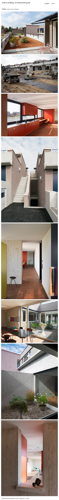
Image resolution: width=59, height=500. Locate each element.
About (53, 3)
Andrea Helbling (8, 3)
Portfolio (47, 3)
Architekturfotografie (22, 3)
